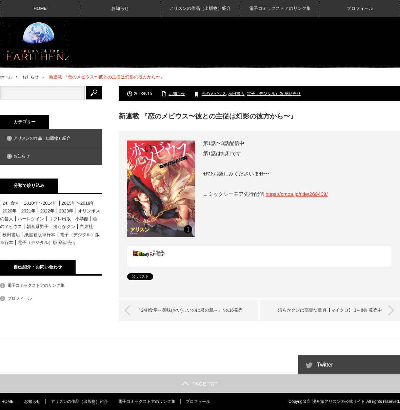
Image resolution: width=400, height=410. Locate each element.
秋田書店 (236, 93)
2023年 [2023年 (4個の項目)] (66, 210)
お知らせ (120, 8)
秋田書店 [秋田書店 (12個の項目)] (11, 234)
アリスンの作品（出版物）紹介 (200, 8)
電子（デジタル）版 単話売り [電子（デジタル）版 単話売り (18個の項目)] (47, 242)
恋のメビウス (214, 93)
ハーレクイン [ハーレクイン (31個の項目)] (31, 218)
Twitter (325, 365)
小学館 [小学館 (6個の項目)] (81, 218)
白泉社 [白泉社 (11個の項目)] (86, 226)
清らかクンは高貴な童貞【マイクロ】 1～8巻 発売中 (327, 310)
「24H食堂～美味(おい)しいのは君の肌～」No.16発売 (192, 310)
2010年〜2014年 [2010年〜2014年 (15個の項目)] (40, 203)
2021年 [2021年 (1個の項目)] (28, 210)
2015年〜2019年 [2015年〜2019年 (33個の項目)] (78, 203)
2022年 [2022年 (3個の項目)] (47, 210)
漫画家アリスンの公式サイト (338, 401)
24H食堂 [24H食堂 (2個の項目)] (10, 203)
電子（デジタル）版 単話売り (274, 93)
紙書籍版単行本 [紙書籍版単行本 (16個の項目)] (39, 234)
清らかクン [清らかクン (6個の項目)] (64, 226)
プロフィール (360, 8)
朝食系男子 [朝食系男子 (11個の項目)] (37, 226)
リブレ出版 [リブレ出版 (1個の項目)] (60, 218)
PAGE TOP (200, 384)
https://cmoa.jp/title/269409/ (296, 194)
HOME (40, 8)
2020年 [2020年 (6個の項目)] (9, 210)
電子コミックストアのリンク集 (280, 8)
